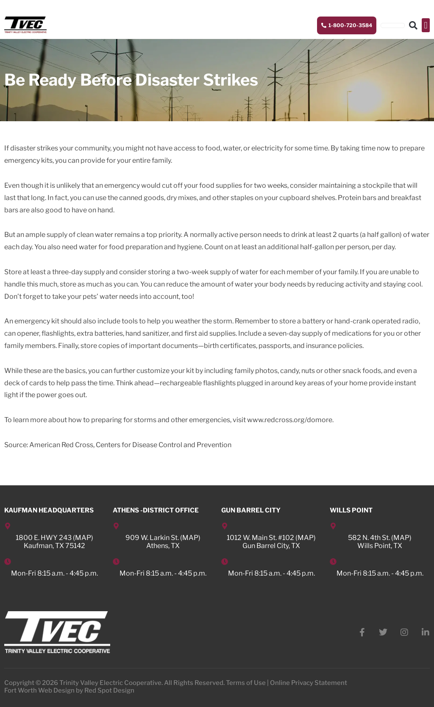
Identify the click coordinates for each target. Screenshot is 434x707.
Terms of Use (246, 683)
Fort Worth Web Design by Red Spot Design (69, 690)
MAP (83, 538)
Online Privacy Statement (308, 683)
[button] (426, 25)
